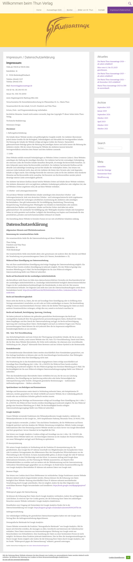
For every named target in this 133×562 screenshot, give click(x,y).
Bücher (70, 10)
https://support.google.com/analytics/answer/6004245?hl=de (57, 508)
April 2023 (101, 122)
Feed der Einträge (104, 170)
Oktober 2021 (102, 129)
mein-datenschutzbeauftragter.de (39, 545)
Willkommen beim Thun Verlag (28, 3)
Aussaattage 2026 (54, 10)
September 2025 (103, 107)
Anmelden (101, 167)
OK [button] (128, 557)
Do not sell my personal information (16, 560)
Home (38, 10)
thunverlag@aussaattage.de (21, 86)
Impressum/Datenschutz (120, 10)
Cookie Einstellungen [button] (116, 557)
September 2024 (103, 114)
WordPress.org (103, 177)
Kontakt (101, 10)
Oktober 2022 (102, 125)
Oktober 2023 (102, 118)
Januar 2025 (102, 111)
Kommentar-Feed (104, 174)
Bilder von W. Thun (85, 10)
